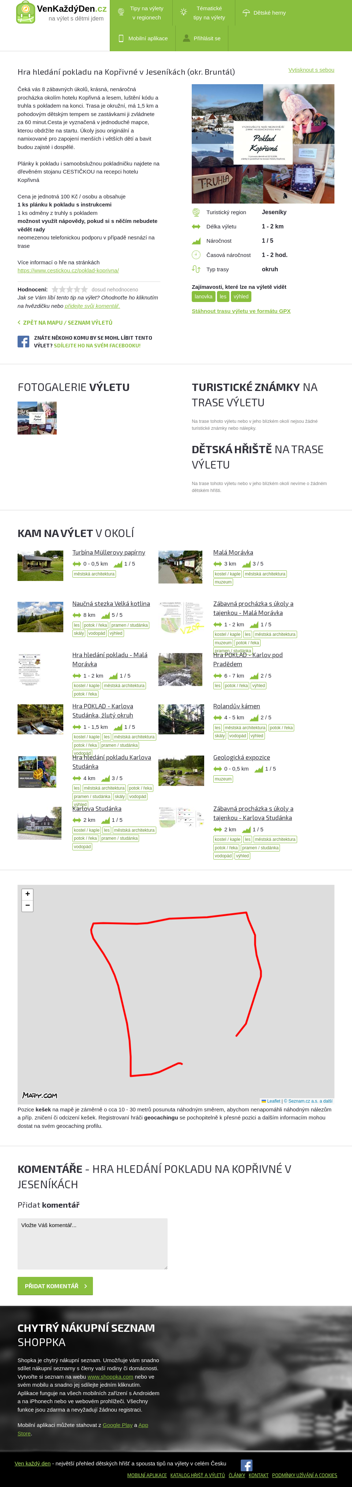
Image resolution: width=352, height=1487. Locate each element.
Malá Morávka (233, 552)
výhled (241, 296)
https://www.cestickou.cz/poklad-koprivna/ (68, 270)
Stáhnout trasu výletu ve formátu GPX (241, 311)
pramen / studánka (129, 625)
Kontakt (259, 1475)
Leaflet (271, 1101)
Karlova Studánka (96, 808)
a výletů (214, 1475)
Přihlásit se (202, 38)
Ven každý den (32, 1463)
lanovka (203, 296)
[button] (27, 895)
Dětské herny (264, 12)
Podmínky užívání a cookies (304, 1475)
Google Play (118, 1425)
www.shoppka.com (110, 1377)
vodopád (97, 633)
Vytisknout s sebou (311, 70)
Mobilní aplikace (142, 38)
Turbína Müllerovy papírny (108, 552)
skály (79, 633)
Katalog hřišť (187, 1475)
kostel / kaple (227, 574)
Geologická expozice (241, 757)
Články (237, 1475)
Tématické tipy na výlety (202, 13)
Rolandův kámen (236, 705)
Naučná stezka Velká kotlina (111, 603)
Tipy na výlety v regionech (140, 13)
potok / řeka (95, 625)
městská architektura (94, 574)
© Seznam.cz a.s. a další (308, 1101)
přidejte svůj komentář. (92, 306)
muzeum (223, 582)
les (223, 296)
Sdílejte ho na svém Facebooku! (97, 345)
